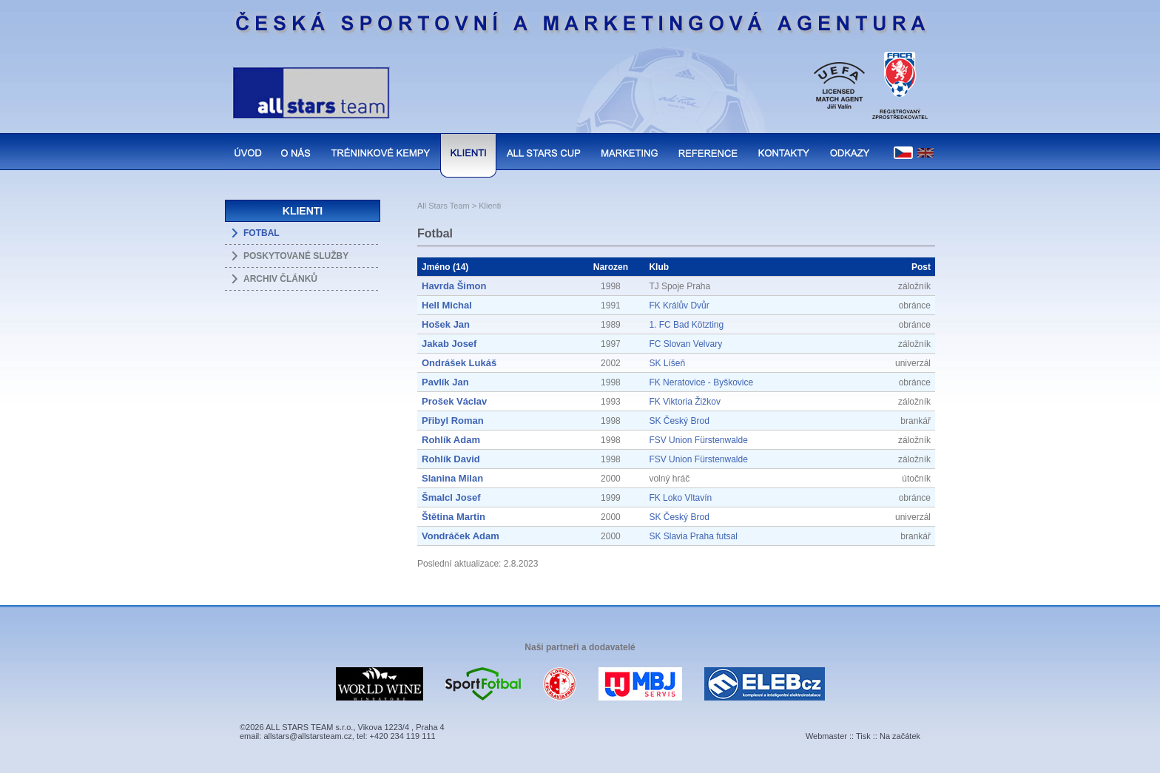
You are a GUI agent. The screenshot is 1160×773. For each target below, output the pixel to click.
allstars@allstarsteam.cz (307, 736)
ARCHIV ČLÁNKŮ (280, 279)
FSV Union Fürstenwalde (698, 440)
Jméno (436, 267)
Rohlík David (451, 459)
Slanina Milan (452, 478)
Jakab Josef (449, 343)
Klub (659, 267)
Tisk (863, 736)
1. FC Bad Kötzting (686, 325)
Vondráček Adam (460, 535)
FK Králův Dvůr (679, 305)
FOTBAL (261, 233)
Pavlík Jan (445, 382)
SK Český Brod (679, 421)
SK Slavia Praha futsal (693, 536)
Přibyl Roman (453, 420)
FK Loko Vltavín (680, 498)
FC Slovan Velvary (685, 344)
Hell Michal (447, 305)
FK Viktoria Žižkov (684, 401)
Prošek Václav (454, 401)
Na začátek (900, 736)
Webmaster (826, 736)
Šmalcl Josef (451, 497)
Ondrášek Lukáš (459, 362)
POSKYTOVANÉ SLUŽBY (295, 256)
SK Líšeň (667, 363)
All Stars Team (443, 205)
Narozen (610, 267)
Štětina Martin (453, 516)
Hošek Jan (446, 324)
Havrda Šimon (454, 285)
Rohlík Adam (451, 439)
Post (921, 267)
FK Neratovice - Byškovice (701, 382)
